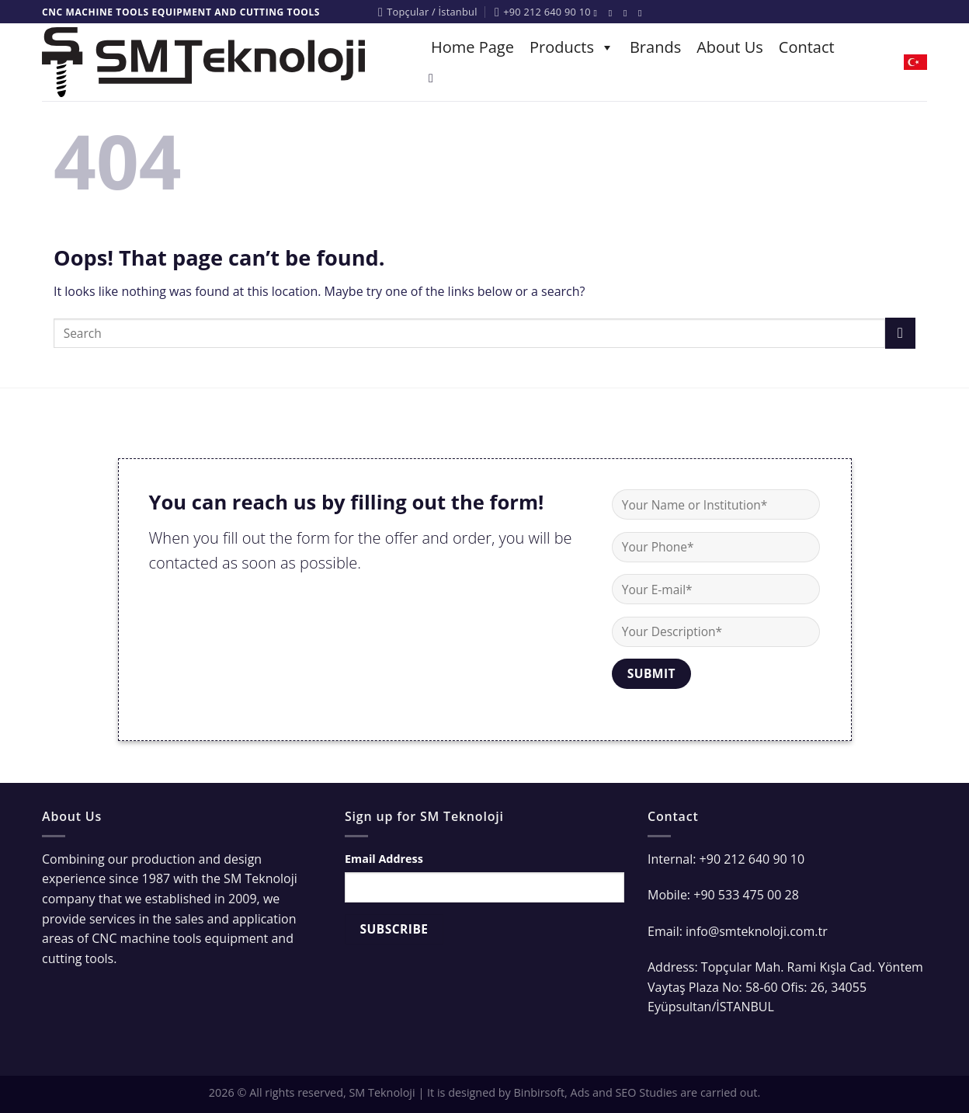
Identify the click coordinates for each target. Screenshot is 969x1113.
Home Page (472, 47)
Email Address (384, 858)
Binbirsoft (539, 1092)
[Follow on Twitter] (628, 13)
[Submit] (900, 333)
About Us (729, 47)
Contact (807, 47)
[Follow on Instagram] (613, 13)
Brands (655, 47)
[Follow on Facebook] (598, 13)
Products (572, 47)
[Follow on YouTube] (643, 13)
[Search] (435, 78)
